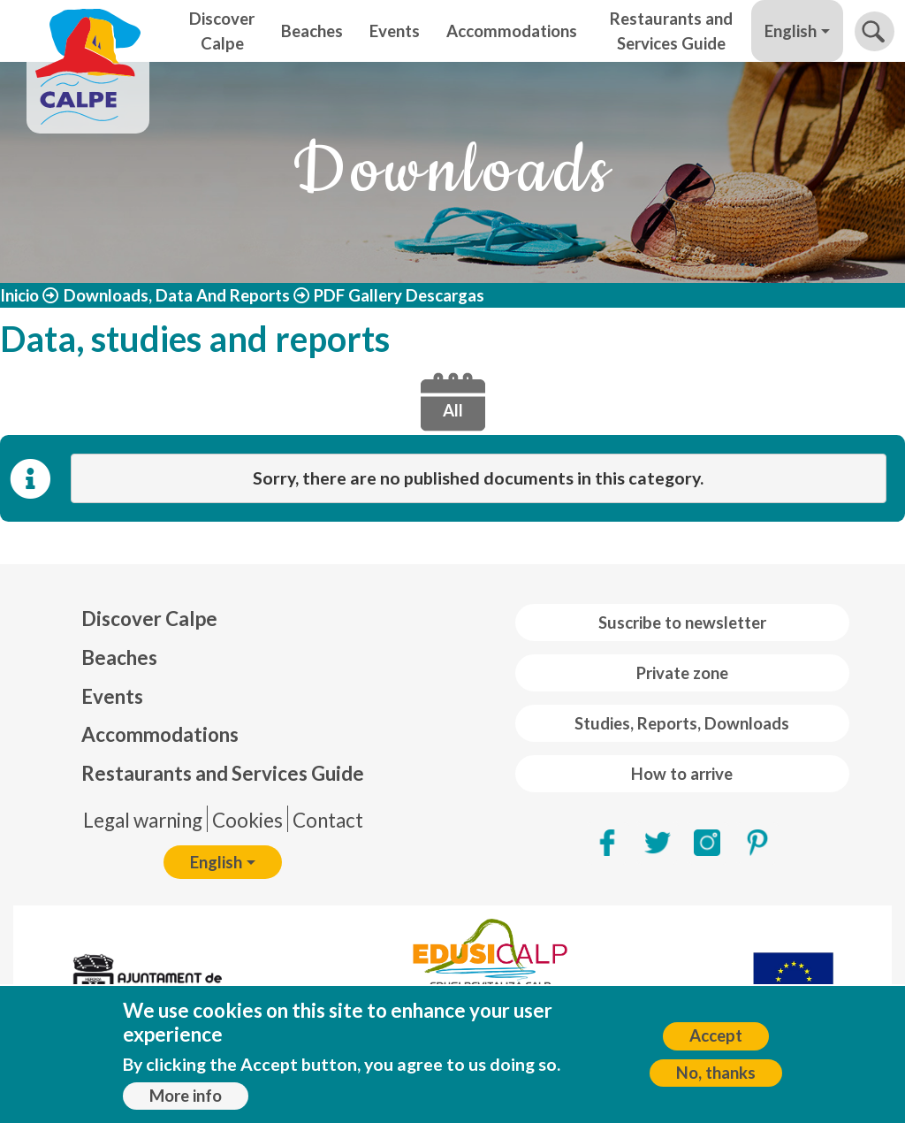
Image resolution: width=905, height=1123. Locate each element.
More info (185, 1100)
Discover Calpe (222, 31)
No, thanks (716, 1077)
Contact (328, 820)
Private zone (682, 673)
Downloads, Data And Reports (177, 295)
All (453, 410)
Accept (715, 1040)
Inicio (19, 295)
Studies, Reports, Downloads (681, 723)
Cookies (247, 820)
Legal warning (142, 820)
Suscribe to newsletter (682, 622)
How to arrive (682, 773)
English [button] (790, 31)
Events (394, 31)
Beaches (312, 31)
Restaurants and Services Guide (671, 31)
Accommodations (511, 31)
